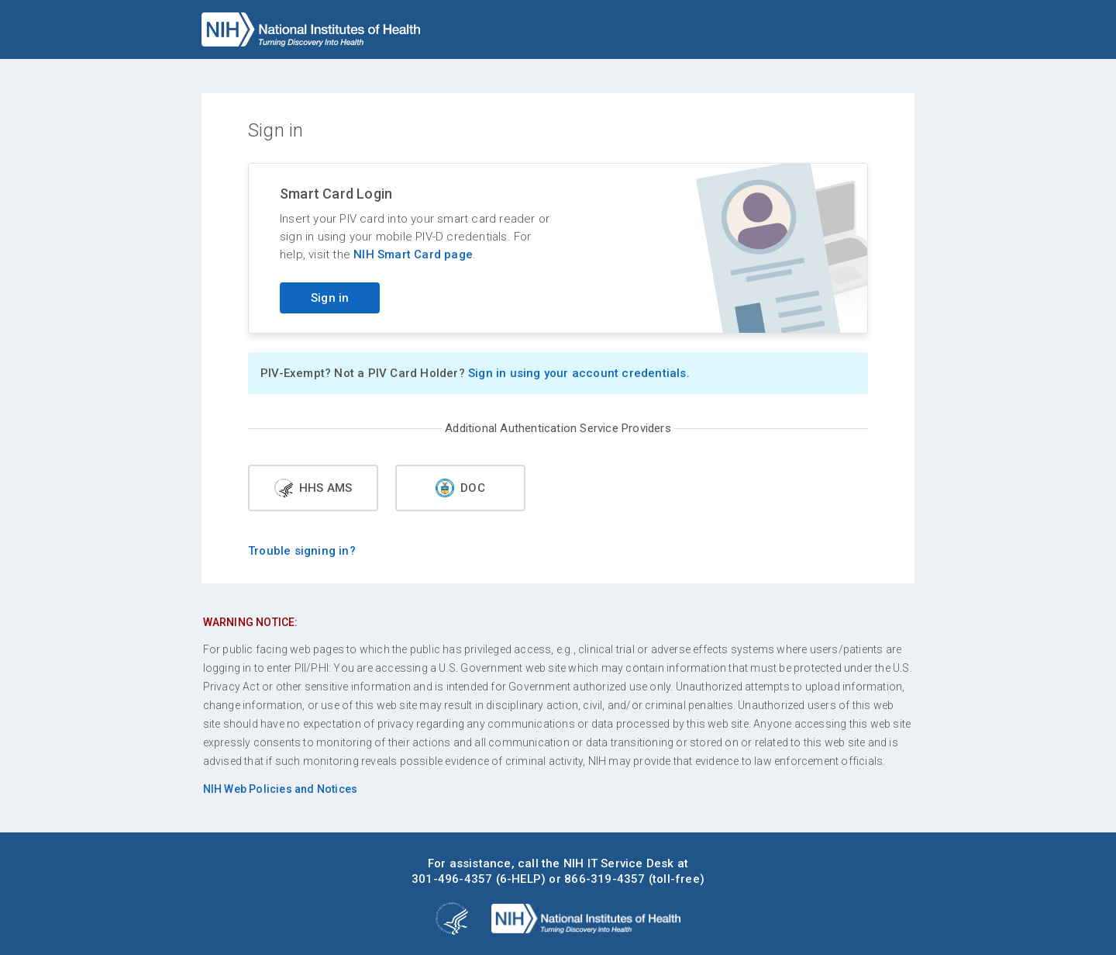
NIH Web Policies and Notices (280, 789)
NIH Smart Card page (413, 254)
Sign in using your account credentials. (579, 373)
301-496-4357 (452, 879)
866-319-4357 (604, 879)
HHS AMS (313, 488)
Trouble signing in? (302, 551)
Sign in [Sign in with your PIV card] (330, 298)
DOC (460, 488)
